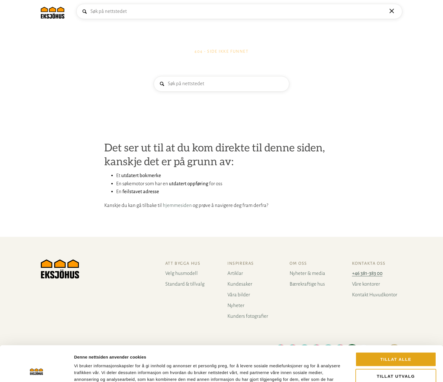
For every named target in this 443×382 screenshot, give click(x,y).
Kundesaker (239, 284)
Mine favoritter (397, 12)
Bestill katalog (369, 12)
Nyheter (235, 305)
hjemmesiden (177, 205)
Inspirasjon (191, 12)
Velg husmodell (90, 12)
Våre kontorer (366, 284)
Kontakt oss (163, 12)
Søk (162, 84)
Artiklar (235, 273)
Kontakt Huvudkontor (374, 294)
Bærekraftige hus (307, 284)
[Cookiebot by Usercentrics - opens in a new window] (36, 371)
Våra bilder (238, 294)
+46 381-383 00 (367, 273)
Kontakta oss (369, 263)
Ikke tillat (396, 359)
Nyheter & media (307, 273)
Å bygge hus (129, 12)
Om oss (298, 263)
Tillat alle (395, 325)
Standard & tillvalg (185, 284)
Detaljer (301, 370)
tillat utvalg (396, 342)
